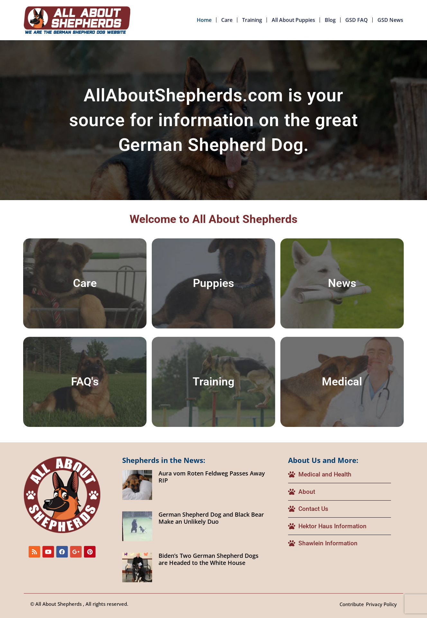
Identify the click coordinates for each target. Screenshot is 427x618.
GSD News (390, 19)
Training (252, 19)
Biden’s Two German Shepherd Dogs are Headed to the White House (209, 559)
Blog (330, 19)
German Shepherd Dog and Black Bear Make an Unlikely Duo (211, 518)
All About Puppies (293, 19)
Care (226, 19)
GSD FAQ (356, 19)
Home (204, 19)
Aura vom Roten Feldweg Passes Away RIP (212, 476)
